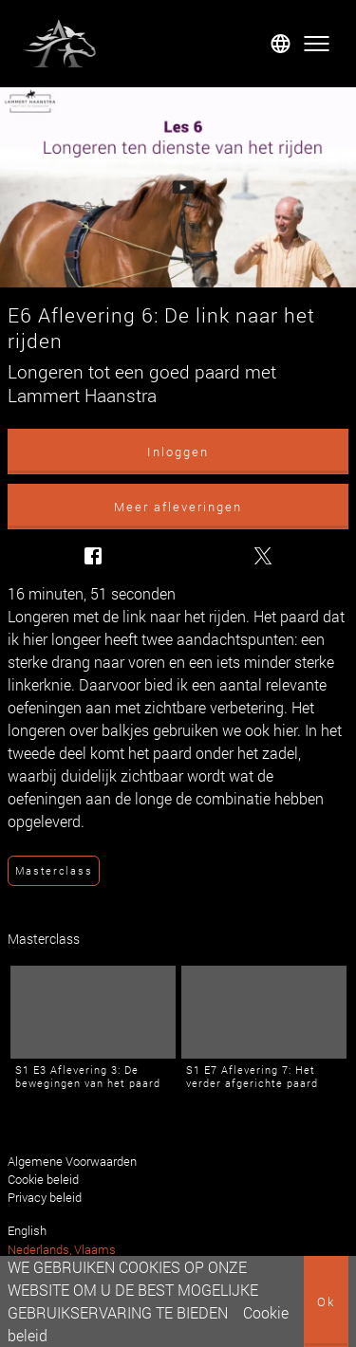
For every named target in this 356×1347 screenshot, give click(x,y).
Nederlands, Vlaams (62, 1249)
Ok (326, 1301)
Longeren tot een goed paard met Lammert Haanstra (142, 383)
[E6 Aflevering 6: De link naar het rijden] (178, 187)
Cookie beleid (43, 1179)
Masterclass (53, 870)
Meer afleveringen (178, 506)
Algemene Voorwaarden (72, 1161)
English (27, 1230)
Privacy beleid (45, 1197)
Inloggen (178, 451)
